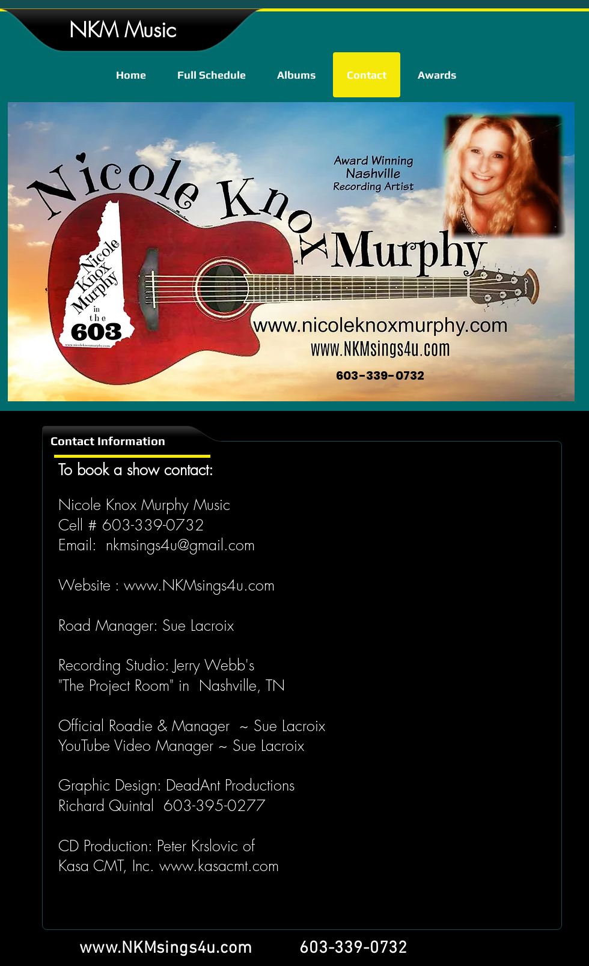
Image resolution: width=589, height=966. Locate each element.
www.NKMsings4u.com (199, 585)
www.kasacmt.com (219, 865)
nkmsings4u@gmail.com (180, 545)
